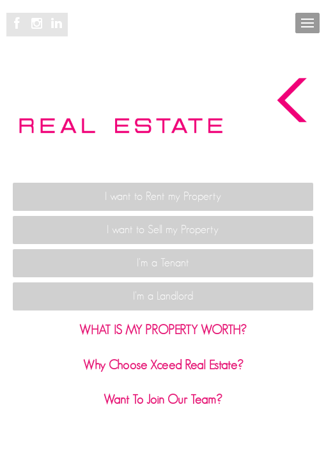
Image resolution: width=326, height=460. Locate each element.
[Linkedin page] (57, 24)
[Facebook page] (19, 24)
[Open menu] (307, 23)
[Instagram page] (39, 24)
